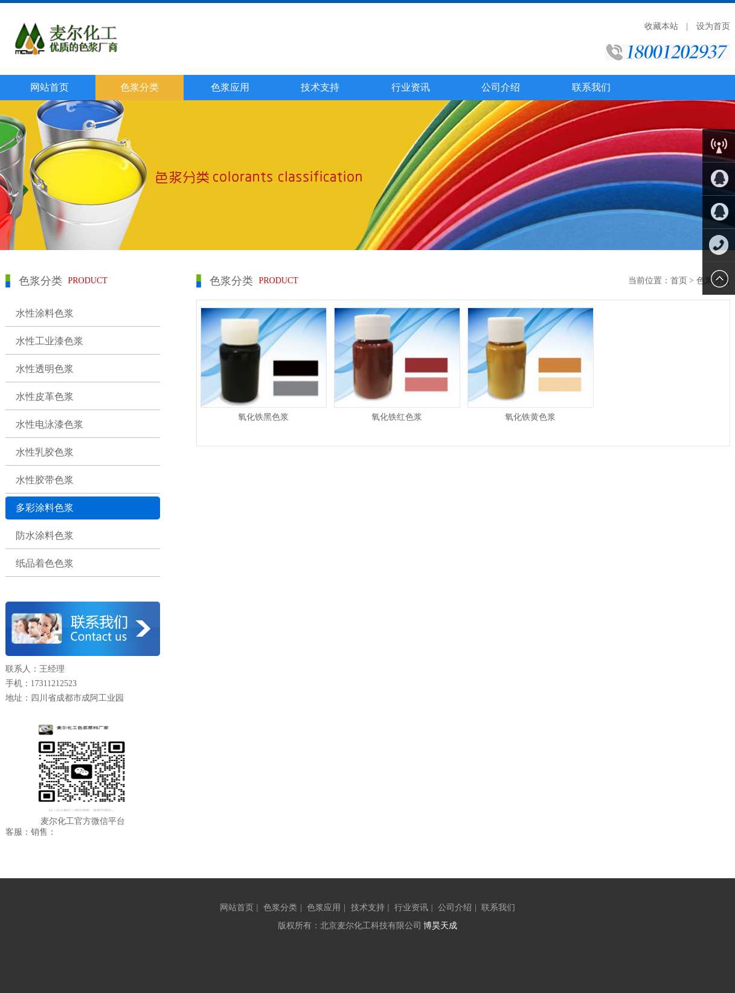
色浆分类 (139, 87)
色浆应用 (230, 87)
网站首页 (49, 87)
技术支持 (320, 87)
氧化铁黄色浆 (530, 417)
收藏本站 (661, 26)
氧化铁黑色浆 (263, 417)
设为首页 (713, 26)
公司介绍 (500, 87)
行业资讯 (410, 87)
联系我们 (591, 87)
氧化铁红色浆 (396, 417)
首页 (678, 280)
